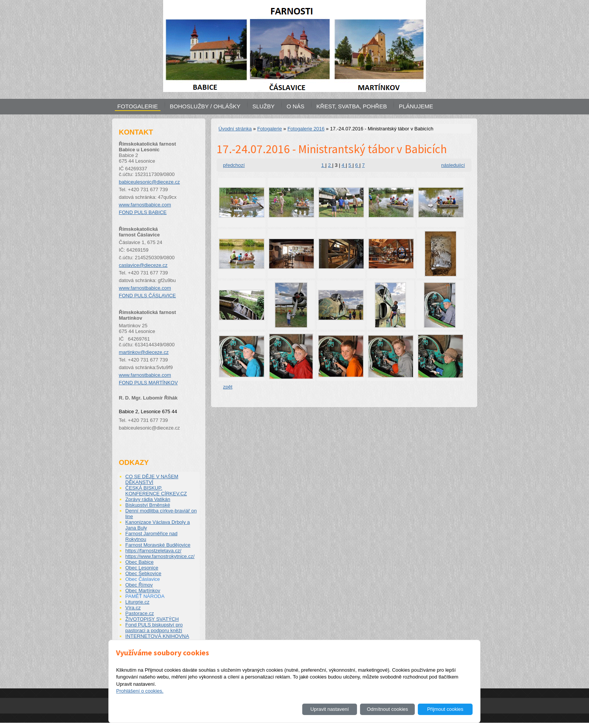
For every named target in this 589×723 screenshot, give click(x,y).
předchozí (234, 165)
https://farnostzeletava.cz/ (153, 550)
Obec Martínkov (142, 590)
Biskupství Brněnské (147, 505)
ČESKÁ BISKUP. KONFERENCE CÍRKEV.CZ (156, 490)
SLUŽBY (263, 106)
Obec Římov (139, 585)
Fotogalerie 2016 (306, 129)
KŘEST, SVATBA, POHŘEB (351, 106)
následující (453, 165)
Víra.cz (133, 607)
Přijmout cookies (445, 709)
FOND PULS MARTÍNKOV (148, 382)
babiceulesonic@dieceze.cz (149, 182)
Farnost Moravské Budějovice (158, 545)
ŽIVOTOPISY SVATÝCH (152, 619)
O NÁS (296, 106)
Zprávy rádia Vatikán (147, 499)
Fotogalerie (269, 129)
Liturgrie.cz (137, 602)
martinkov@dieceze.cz (144, 352)
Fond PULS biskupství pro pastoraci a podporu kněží (154, 627)
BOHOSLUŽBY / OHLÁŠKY (205, 106)
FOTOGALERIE (137, 106)
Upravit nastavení (329, 709)
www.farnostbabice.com (145, 205)
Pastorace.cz (139, 613)
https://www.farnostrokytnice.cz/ (160, 556)
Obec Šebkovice (143, 573)
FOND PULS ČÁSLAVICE (147, 295)
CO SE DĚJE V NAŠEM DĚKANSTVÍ (151, 479)
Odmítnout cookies (387, 709)
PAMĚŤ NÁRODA (145, 596)
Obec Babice (139, 562)
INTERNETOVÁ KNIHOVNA (157, 636)
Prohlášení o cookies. (139, 691)
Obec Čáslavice (142, 579)
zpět (228, 387)
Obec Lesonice (142, 568)
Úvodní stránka (235, 129)
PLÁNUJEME (416, 106)
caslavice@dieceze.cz (143, 265)
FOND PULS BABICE (143, 212)
